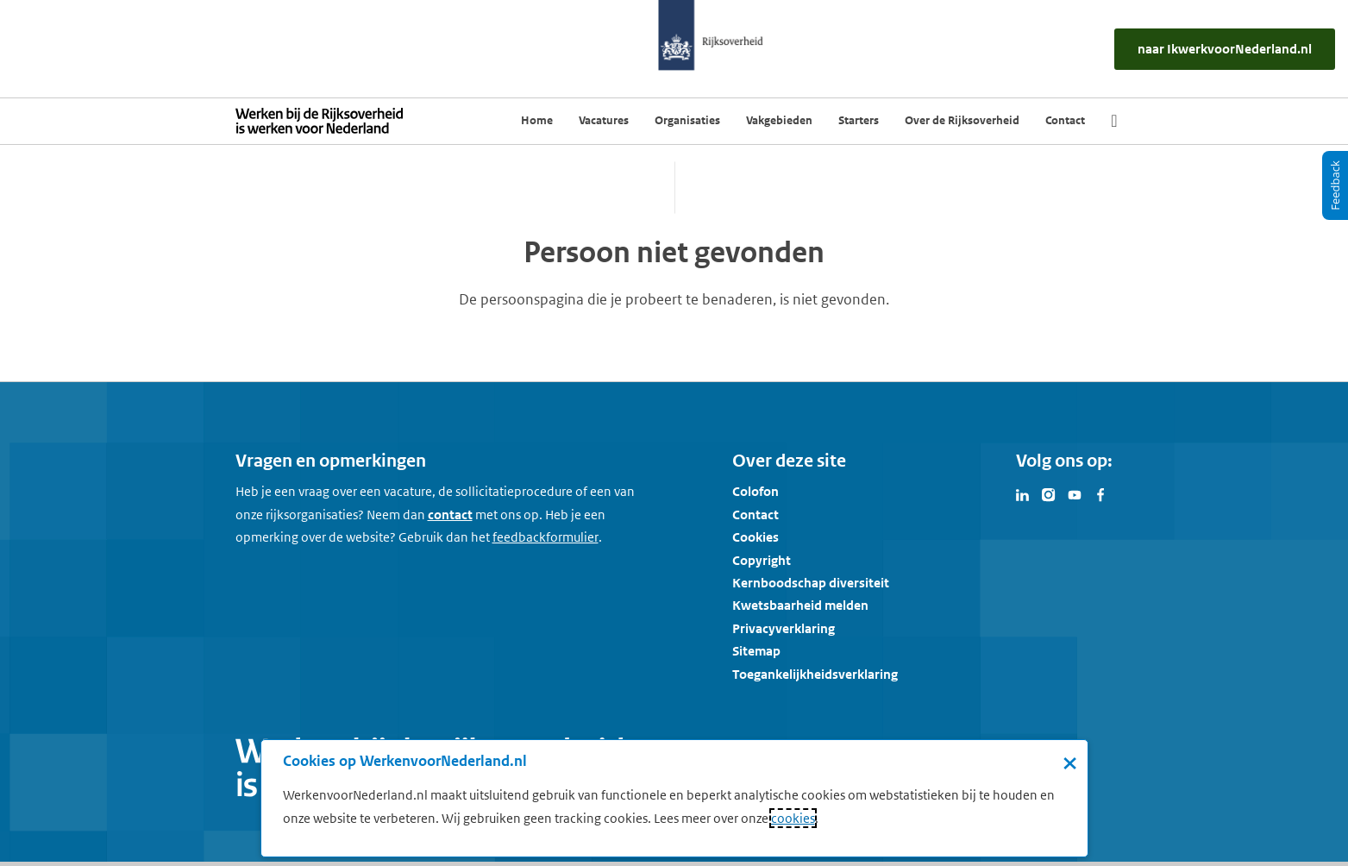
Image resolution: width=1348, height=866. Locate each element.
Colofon (755, 491)
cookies (793, 818)
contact (450, 514)
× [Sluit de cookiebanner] (1070, 762)
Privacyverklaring (783, 628)
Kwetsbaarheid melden (800, 605)
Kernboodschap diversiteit (810, 582)
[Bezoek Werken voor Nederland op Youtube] (1075, 493)
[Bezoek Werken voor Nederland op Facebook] (1100, 493)
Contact (755, 514)
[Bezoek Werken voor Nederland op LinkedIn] (1023, 493)
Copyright (761, 560)
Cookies (755, 537)
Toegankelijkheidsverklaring (815, 674)
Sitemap (756, 651)
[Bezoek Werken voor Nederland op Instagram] (1049, 493)
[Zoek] (1114, 120)
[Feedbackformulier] (545, 537)
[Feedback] (1335, 185)
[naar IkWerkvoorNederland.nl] (1224, 49)
